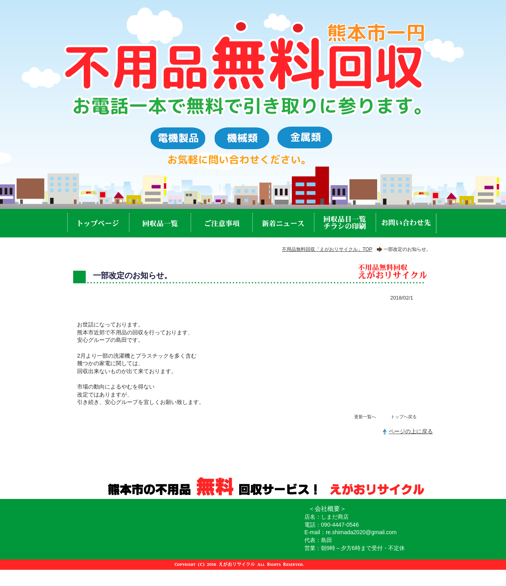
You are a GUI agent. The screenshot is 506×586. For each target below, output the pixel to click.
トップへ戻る (404, 416)
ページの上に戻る (411, 431)
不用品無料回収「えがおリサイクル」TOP (327, 249)
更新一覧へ (365, 416)
